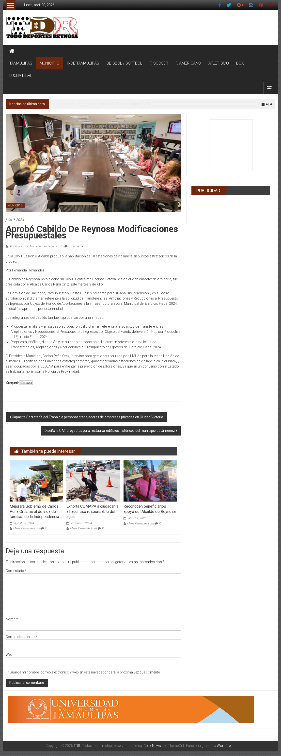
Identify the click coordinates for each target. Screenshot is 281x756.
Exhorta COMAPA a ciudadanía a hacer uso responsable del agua (92, 511)
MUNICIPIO (49, 63)
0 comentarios (76, 246)
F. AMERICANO (188, 63)
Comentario (16, 571)
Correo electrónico (21, 637)
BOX (240, 63)
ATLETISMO (218, 63)
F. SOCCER (159, 63)
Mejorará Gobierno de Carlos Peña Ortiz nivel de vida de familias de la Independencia (34, 511)
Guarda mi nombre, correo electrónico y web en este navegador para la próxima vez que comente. (85, 672)
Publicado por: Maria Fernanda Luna (33, 246)
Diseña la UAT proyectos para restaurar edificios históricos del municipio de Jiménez (110, 431)
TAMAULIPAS (20, 63)
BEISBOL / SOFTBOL (124, 63)
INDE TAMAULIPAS (83, 63)
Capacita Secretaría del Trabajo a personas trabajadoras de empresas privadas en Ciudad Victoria (87, 417)
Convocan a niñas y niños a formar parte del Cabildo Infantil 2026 (99, 104)
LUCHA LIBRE (20, 75)
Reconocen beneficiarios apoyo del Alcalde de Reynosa (150, 509)
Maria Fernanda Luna (26, 528)
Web (9, 654)
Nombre (13, 619)
